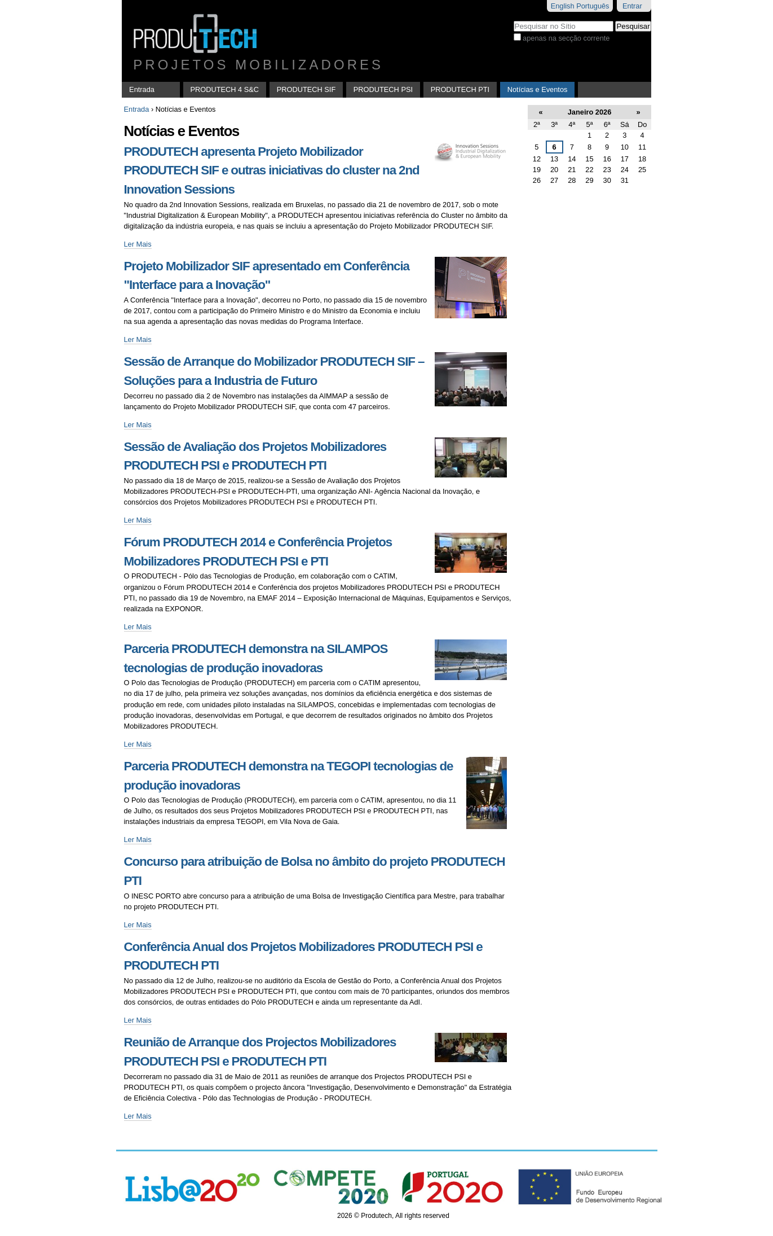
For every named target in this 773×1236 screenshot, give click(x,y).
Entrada (141, 89)
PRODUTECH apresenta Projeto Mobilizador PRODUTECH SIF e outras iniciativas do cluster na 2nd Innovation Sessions (271, 170)
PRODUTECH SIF (306, 89)
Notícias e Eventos (537, 89)
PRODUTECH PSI (383, 89)
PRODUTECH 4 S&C (225, 89)
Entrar (632, 6)
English (563, 6)
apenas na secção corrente (566, 38)
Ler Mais (138, 244)
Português (592, 6)
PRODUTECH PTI (460, 89)
